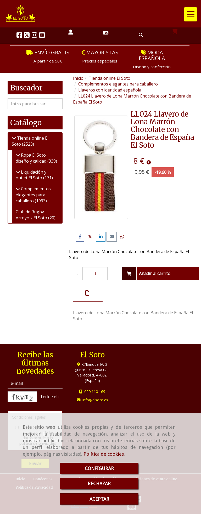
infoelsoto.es (95, 399)
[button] (70, 32)
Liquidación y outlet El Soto (31, 175)
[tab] (88, 293)
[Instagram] (34, 36)
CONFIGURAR (99, 468)
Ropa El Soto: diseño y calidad (31, 158)
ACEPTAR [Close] (99, 499)
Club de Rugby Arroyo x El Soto (32, 215)
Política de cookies (103, 454)
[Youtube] (42, 36)
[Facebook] (19, 36)
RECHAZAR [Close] (99, 483)
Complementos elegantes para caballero (33, 195)
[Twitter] (27, 36)
